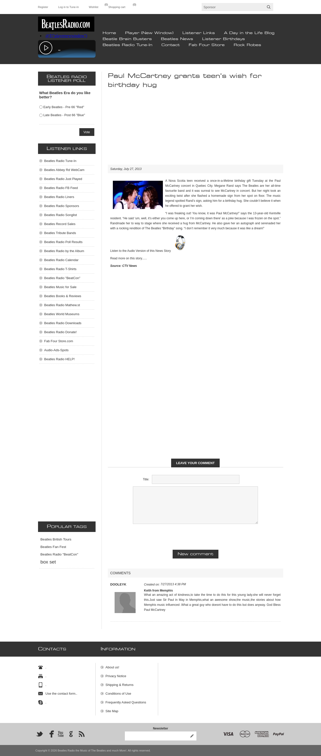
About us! (112, 667)
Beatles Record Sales (60, 224)
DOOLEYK (118, 584)
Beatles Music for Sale (60, 287)
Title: (146, 479)
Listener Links (198, 33)
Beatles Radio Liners (59, 197)
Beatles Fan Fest (53, 547)
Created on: (152, 584)
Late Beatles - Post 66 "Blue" (64, 115)
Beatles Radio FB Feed (61, 188)
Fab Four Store (207, 45)
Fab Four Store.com (58, 341)
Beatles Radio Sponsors (61, 206)
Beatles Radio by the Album (64, 251)
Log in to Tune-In (68, 7)
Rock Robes (247, 45)
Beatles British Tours (56, 539)
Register (43, 7)
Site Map (112, 711)
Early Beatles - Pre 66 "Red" (63, 107)
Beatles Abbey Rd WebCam (64, 170)
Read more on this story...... (128, 258)
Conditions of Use (118, 693)
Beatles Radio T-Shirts (60, 269)
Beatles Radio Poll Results (63, 242)
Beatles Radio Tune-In (127, 45)
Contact (170, 45)
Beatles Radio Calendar (61, 260)
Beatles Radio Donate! (60, 332)
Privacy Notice (116, 676)
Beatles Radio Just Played (63, 179)
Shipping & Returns (120, 685)
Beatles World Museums (62, 314)
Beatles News (177, 39)
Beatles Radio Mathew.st (62, 305)
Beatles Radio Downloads (63, 323)
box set (48, 561)
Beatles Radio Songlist (60, 215)
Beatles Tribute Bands (60, 233)
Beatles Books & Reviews (62, 296)
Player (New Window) (149, 33)
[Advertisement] (195, 130)
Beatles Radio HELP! (59, 359)
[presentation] (195, 536)
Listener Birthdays (223, 39)
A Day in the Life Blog (249, 33)
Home (109, 33)
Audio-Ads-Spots (56, 350)
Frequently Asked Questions (126, 702)
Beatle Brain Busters (127, 39)
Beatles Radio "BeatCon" (62, 278)
